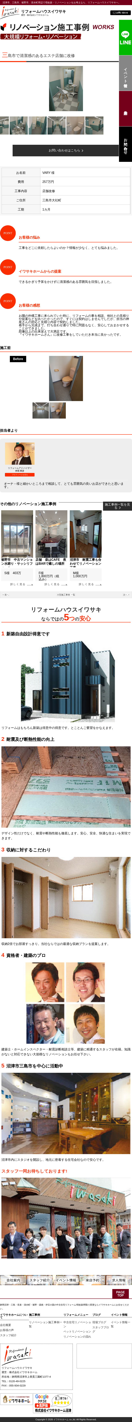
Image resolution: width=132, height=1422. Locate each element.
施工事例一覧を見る (117, 506)
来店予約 (125, 108)
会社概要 (5, 1325)
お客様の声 (7, 1330)
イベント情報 (125, 73)
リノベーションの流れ (77, 1336)
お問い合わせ (125, 144)
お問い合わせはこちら (66, 150)
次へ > (126, 595)
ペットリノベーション (77, 1331)
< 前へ (6, 595)
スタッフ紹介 (8, 1335)
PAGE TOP (120, 1294)
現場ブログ (99, 1322)
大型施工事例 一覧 (66, 595)
